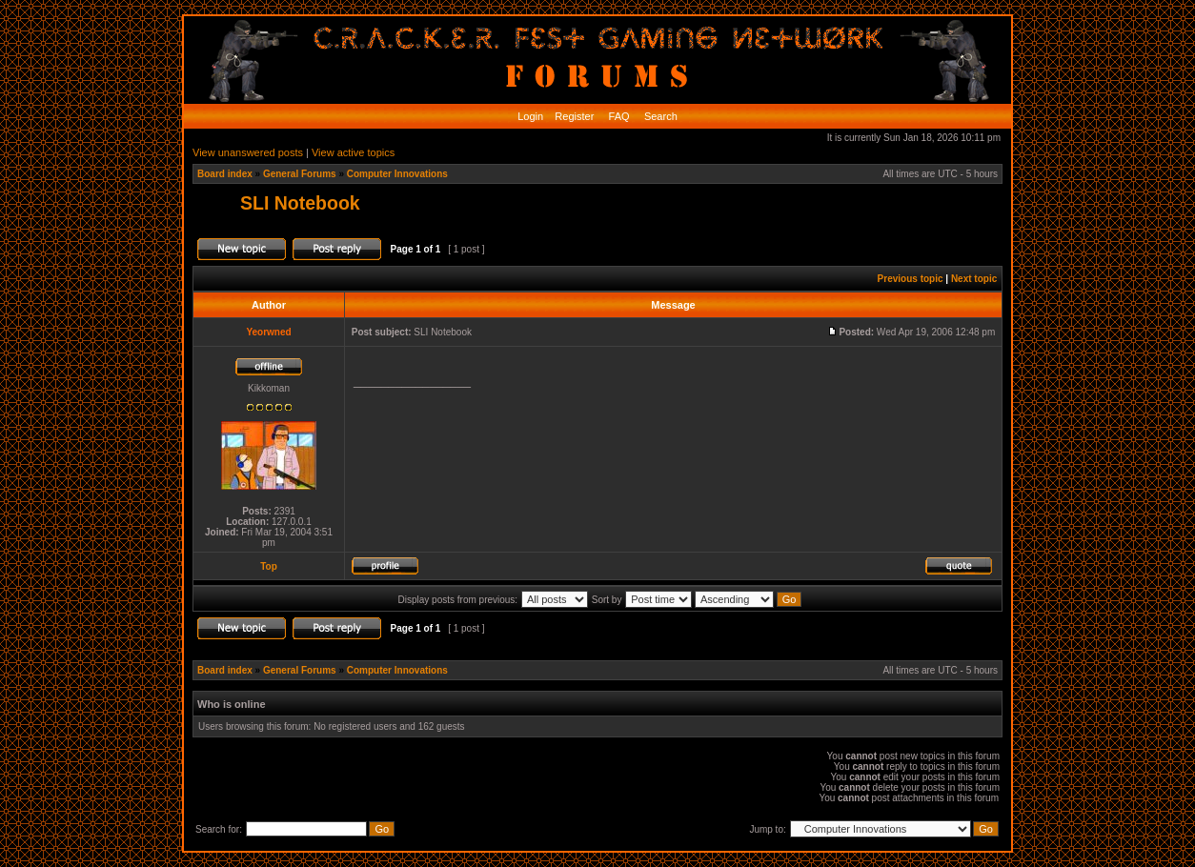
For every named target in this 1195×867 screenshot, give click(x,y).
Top (268, 566)
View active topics (353, 152)
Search (659, 116)
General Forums (299, 174)
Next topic (974, 278)
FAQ (618, 116)
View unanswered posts (247, 152)
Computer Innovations (397, 174)
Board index (225, 174)
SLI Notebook (300, 202)
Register (573, 116)
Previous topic (910, 278)
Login (530, 116)
